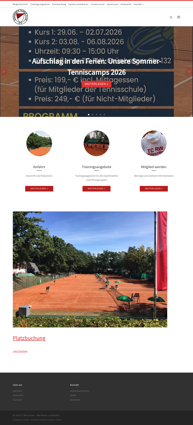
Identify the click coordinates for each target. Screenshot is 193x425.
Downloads (75, 400)
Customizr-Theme (54, 420)
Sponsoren (17, 400)
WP (27, 420)
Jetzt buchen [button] (20, 351)
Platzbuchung (29, 337)
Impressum (17, 391)
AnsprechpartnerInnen (79, 391)
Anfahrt (73, 395)
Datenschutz (18, 395)
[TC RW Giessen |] (20, 16)
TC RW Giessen (28, 415)
